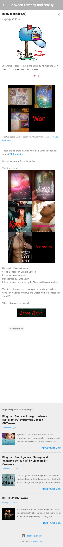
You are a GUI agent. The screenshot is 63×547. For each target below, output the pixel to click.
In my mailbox (16, 328)
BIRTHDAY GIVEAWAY (15, 498)
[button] (59, 14)
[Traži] (59, 5)
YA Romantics (16, 154)
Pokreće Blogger (32, 535)
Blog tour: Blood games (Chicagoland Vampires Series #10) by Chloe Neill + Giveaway (25, 461)
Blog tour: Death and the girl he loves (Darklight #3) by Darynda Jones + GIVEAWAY (24, 420)
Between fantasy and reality (31, 5)
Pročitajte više (51, 448)
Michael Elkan (38, 541)
